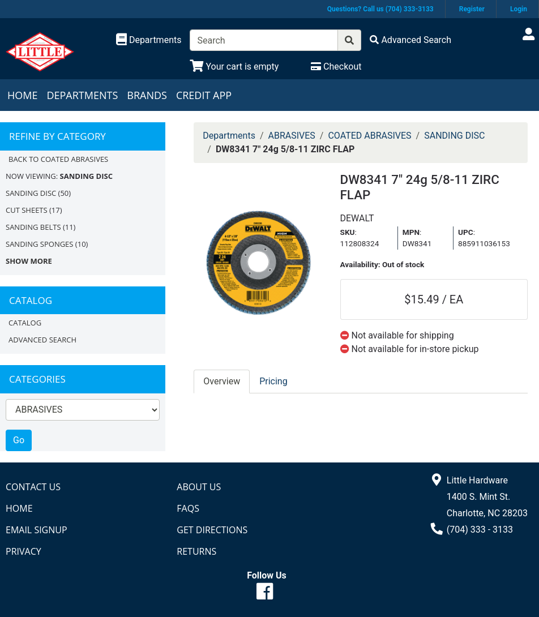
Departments (82, 95)
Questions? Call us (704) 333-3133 (380, 9)
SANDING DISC (31, 193)
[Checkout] (336, 66)
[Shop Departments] (149, 40)
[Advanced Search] (410, 40)
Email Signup (36, 530)
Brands (147, 95)
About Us (199, 487)
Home (22, 95)
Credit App (204, 95)
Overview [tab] (221, 381)
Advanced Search (42, 340)
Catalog (24, 323)
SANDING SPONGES (39, 244)
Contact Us (33, 487)
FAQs (188, 508)
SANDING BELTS (33, 227)
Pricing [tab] (273, 381)
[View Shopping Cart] (234, 66)
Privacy (23, 551)
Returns (196, 551)
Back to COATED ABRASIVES (58, 159)
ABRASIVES (291, 135)
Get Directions (212, 530)
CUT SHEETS (27, 210)
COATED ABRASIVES (369, 135)
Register (472, 9)
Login (518, 9)
